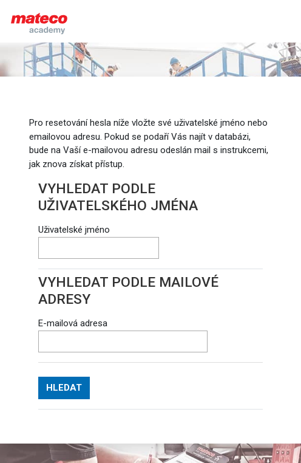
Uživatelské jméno (74, 229)
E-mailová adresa (72, 323)
